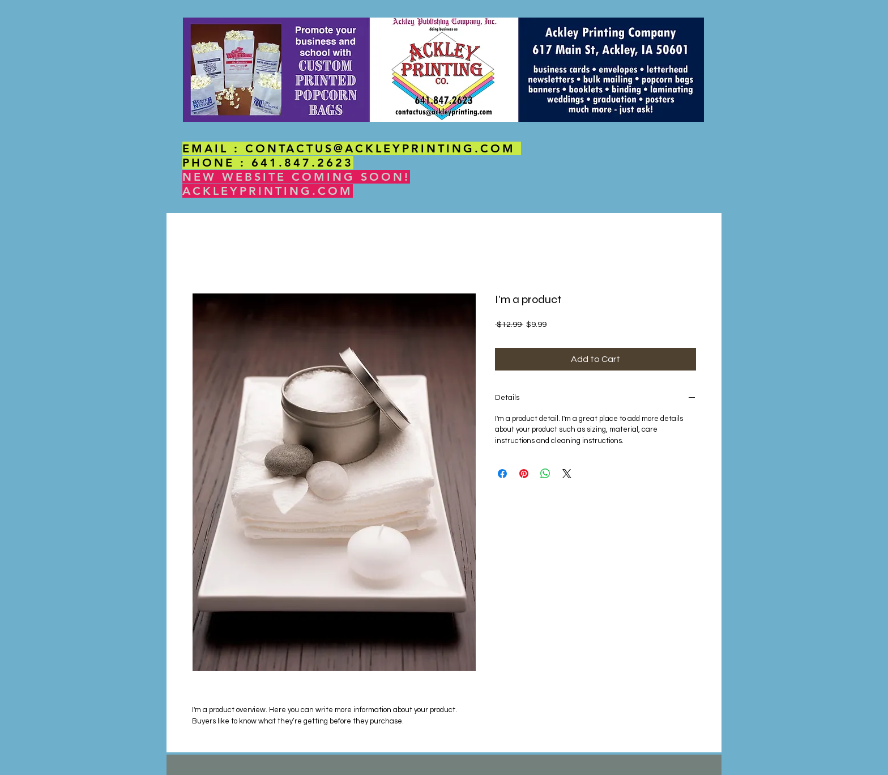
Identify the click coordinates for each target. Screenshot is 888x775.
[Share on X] (567, 473)
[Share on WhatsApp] (545, 473)
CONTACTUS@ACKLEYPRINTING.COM (380, 148)
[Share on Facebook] (502, 473)
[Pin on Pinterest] (524, 473)
